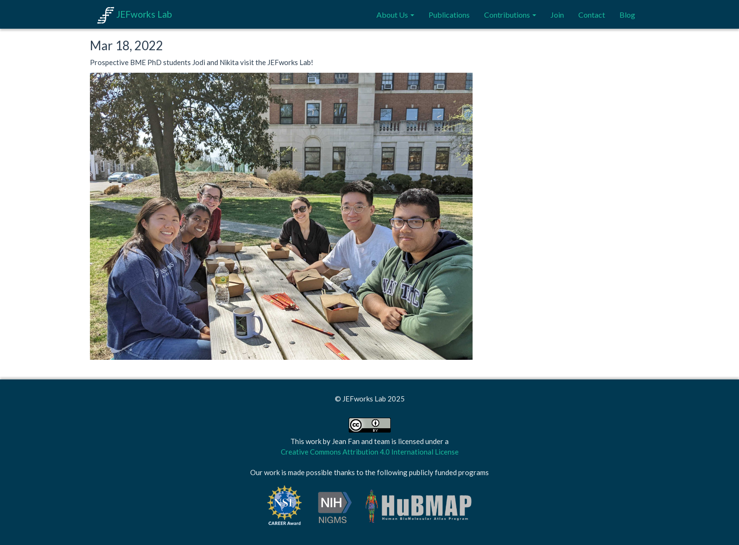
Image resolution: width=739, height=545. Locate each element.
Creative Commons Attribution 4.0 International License (370, 451)
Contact (591, 14)
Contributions (510, 14)
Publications (449, 14)
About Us (395, 14)
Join (557, 14)
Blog (627, 14)
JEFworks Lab (134, 14)
